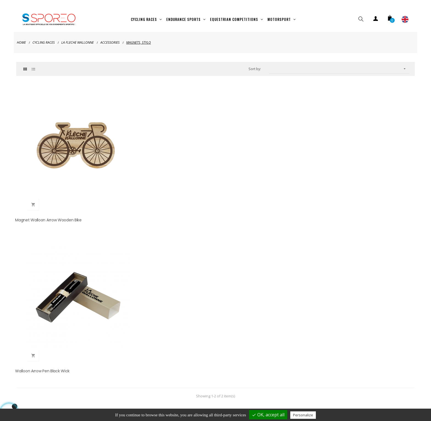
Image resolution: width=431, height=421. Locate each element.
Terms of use (267, 397)
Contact (300, 397)
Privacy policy (178, 397)
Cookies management (340, 397)
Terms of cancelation (223, 397)
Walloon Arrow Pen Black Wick (145, 175)
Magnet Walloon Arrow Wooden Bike (49, 175)
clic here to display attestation (263, 226)
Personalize (303, 414)
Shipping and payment (97, 397)
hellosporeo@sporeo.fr (115, 324)
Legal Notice (142, 397)
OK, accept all (268, 415)
